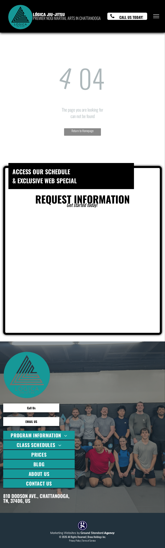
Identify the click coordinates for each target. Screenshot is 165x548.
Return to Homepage (82, 130)
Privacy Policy (75, 540)
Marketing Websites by (65, 533)
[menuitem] (39, 435)
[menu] (156, 16)
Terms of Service (89, 540)
